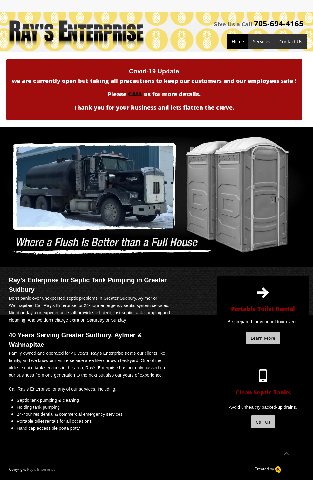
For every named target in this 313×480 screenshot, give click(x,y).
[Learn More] (263, 338)
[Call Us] (263, 421)
